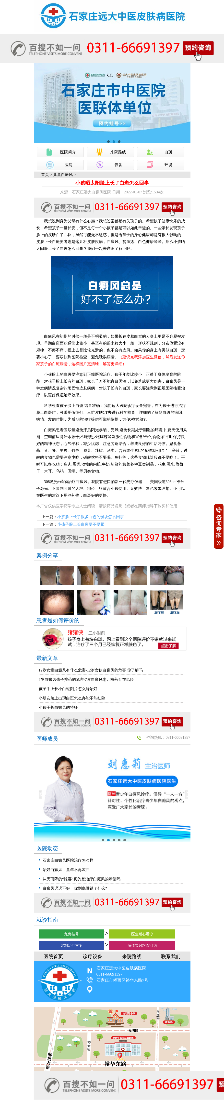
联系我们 (171, 956)
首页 (45, 175)
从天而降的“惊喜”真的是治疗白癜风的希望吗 (81, 879)
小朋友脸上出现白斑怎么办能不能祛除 (72, 698)
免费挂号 (71, 934)
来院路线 (118, 152)
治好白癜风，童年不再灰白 (66, 870)
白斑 (168, 152)
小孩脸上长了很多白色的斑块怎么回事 (90, 517)
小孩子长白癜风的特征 (58, 707)
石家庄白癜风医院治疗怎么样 (68, 860)
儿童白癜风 (63, 175)
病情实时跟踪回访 (142, 946)
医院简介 (68, 152)
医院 (68, 165)
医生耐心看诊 (142, 934)
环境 (168, 165)
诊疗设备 (92, 956)
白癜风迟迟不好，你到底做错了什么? (75, 888)
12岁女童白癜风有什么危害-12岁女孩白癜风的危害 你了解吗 (91, 670)
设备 (118, 165)
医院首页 (53, 956)
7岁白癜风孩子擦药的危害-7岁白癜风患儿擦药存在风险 (86, 679)
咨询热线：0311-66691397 (168, 737)
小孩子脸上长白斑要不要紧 (80, 524)
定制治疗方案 (71, 946)
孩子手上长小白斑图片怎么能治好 (68, 689)
